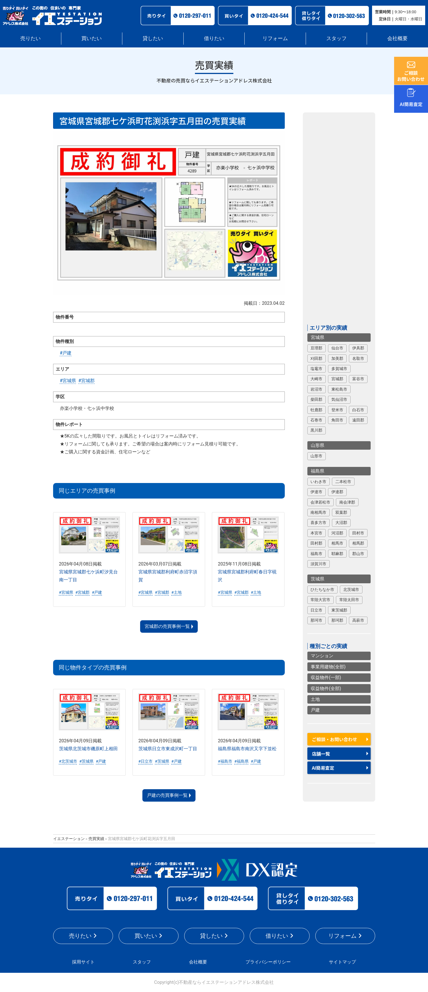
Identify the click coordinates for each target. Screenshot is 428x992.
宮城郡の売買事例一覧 (167, 626)
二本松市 (343, 481)
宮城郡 (337, 379)
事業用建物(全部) (328, 666)
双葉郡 (341, 512)
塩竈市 (316, 368)
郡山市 (358, 553)
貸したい (153, 38)
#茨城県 (86, 761)
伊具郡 (358, 348)
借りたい (214, 38)
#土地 (176, 592)
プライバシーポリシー (268, 962)
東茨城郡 (339, 610)
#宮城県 (68, 380)
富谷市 (358, 379)
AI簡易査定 (323, 767)
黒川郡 (316, 430)
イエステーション (69, 838)
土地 (315, 699)
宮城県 (317, 337)
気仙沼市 (339, 399)
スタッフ (336, 38)
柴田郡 (316, 399)
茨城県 (317, 579)
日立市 (316, 610)
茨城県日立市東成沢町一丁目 (167, 748)
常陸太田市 (349, 599)
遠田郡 (358, 420)
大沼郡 (341, 522)
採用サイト (83, 962)
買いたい (91, 38)
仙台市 (337, 348)
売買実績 (96, 838)
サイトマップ (342, 962)
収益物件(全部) (326, 688)
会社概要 (397, 38)
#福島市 (225, 761)
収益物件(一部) (326, 677)
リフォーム (275, 38)
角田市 (337, 420)
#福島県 (241, 761)
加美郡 (337, 358)
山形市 (316, 456)
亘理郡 (316, 348)
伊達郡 (337, 492)
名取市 (358, 358)
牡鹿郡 (316, 410)
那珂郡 (337, 620)
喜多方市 (318, 522)
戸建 (315, 710)
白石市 (358, 410)
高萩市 (358, 620)
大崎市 (316, 379)
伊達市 (316, 492)
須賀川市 (318, 564)
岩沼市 (316, 389)
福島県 (317, 471)
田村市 (358, 533)
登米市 (337, 410)
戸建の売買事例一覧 (167, 795)
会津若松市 (320, 502)
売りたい (30, 38)
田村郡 (316, 543)
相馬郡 (358, 543)
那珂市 (316, 620)
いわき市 (318, 481)
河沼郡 (337, 533)
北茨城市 (351, 589)
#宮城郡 (86, 380)
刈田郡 (316, 358)
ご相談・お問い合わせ (334, 739)
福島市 (316, 553)
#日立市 (145, 761)
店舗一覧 (321, 753)
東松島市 (339, 389)
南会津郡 (347, 502)
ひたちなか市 (322, 589)
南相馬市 (318, 512)
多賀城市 (339, 368)
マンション (322, 655)
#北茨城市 (68, 761)
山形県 (317, 445)
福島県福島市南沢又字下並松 (247, 748)
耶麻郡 (337, 553)
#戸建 (66, 353)
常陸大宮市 (320, 599)
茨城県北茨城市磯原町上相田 (88, 748)
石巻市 (316, 420)
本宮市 (316, 533)
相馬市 (337, 543)
